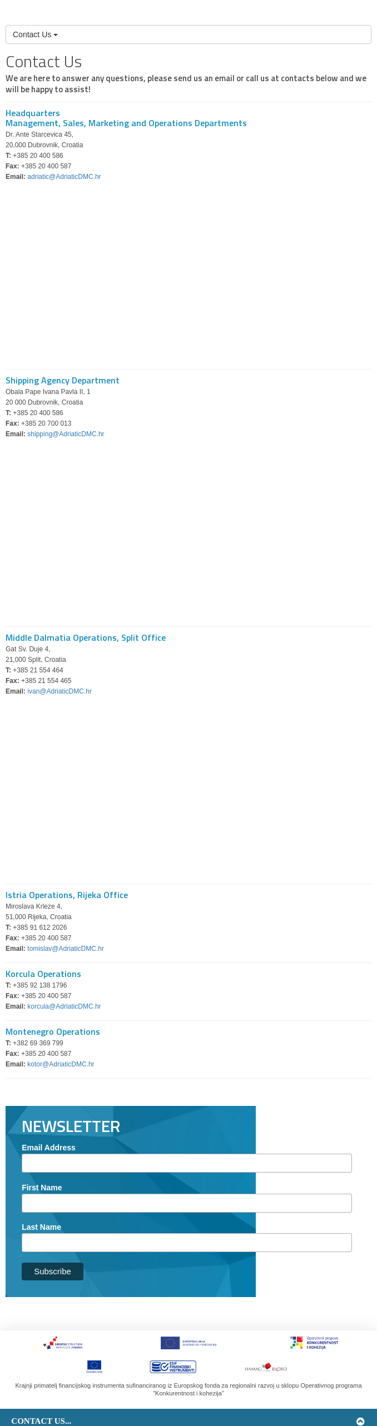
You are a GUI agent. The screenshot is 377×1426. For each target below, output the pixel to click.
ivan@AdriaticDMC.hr (59, 691)
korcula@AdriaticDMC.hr (64, 1006)
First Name (42, 1187)
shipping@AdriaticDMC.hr (65, 434)
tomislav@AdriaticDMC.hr (65, 949)
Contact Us (35, 34)
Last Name (41, 1227)
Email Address (49, 1147)
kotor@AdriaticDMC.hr (60, 1064)
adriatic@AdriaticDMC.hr (64, 177)
